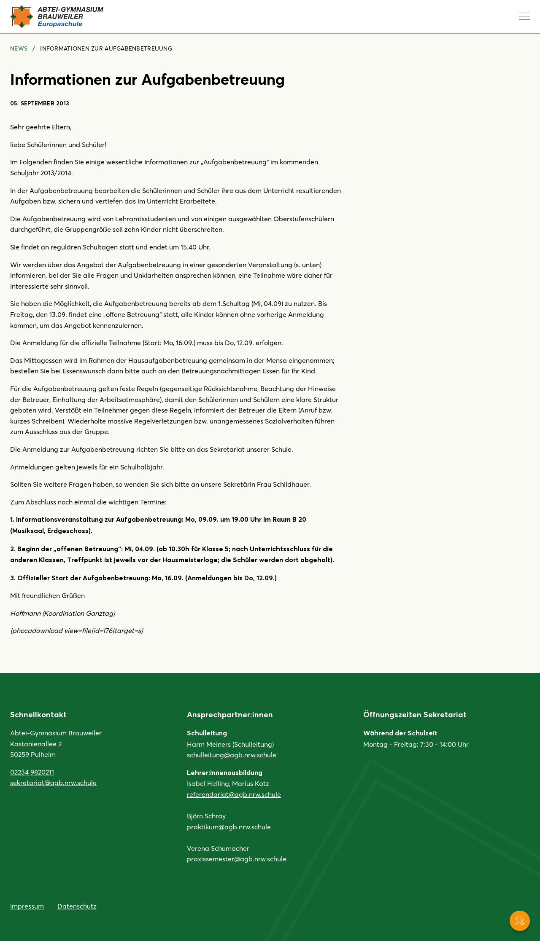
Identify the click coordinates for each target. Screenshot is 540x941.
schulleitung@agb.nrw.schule (231, 754)
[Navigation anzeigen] (524, 16)
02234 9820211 (32, 771)
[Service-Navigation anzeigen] (520, 921)
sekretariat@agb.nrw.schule (53, 782)
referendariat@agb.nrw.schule (234, 794)
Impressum (27, 905)
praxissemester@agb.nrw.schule (236, 858)
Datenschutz (77, 905)
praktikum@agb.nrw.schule (229, 826)
